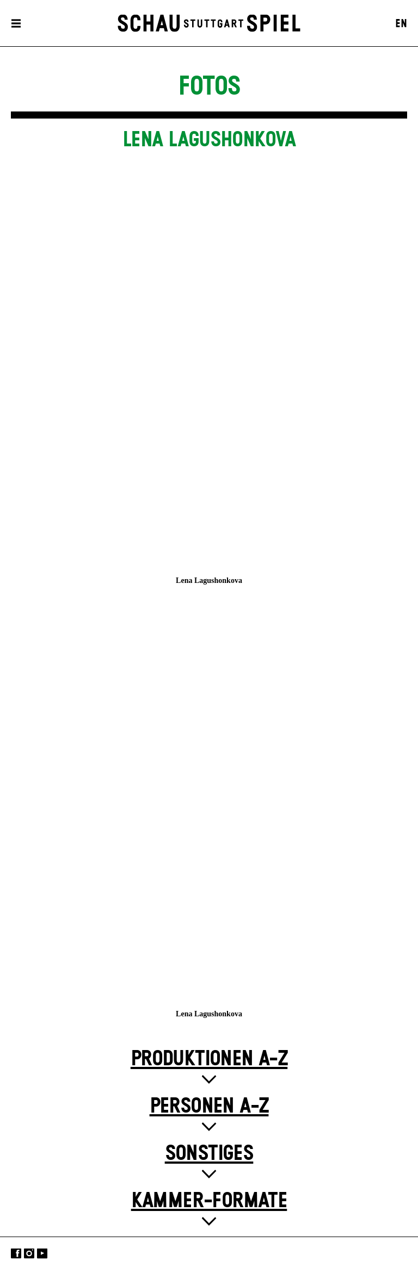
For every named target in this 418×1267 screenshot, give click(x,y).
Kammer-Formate (209, 1201)
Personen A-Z (209, 1106)
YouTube (42, 1253)
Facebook (16, 1253)
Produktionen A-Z (209, 1059)
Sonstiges (209, 1153)
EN (401, 24)
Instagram (29, 1253)
